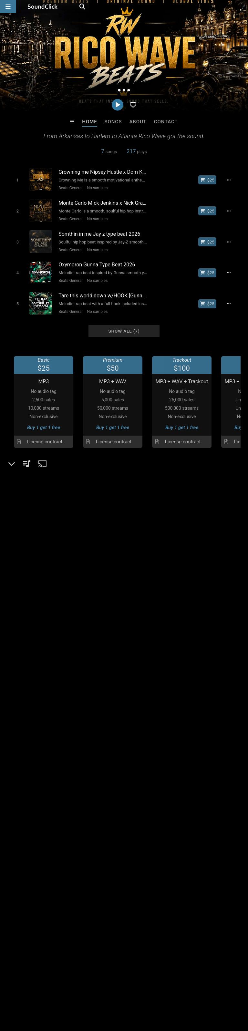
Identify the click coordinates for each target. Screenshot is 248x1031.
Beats (24, 628)
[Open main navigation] (8, 6)
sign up (33, 764)
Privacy (154, 992)
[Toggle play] (15, 179)
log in (56, 764)
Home (89, 122)
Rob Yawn (203, 880)
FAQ (27, 992)
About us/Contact (57, 992)
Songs (113, 122)
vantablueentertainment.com (49, 652)
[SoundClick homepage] (42, 6)
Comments (23, 737)
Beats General (68, 187)
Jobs (88, 992)
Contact (166, 122)
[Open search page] (241, 6)
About (137, 122)
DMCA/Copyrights (120, 992)
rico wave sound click (215, 749)
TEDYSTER (150, 880)
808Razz (97, 880)
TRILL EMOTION (44, 880)
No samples (95, 187)
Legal (174, 992)
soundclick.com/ (35, 643)
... (10, 605)
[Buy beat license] (211, 179)
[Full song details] (232, 179)
